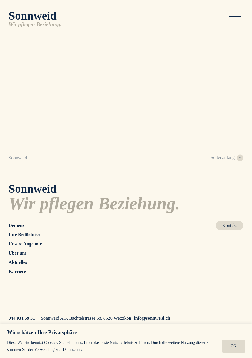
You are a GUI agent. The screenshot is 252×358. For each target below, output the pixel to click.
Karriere (17, 271)
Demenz (16, 225)
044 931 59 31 (22, 318)
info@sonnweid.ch (152, 318)
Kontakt (229, 225)
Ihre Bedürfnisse (25, 234)
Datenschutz (72, 349)
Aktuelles (18, 262)
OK (233, 346)
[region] (126, 341)
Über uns (17, 253)
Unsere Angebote (25, 243)
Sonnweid (18, 157)
